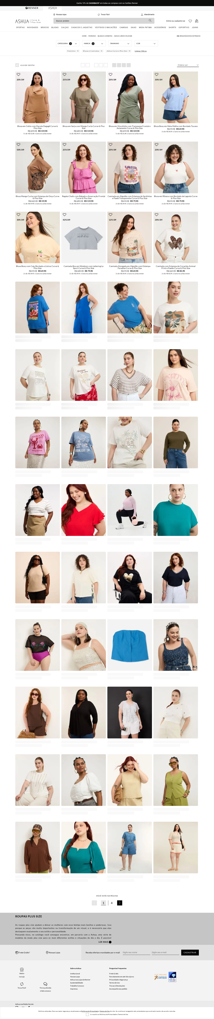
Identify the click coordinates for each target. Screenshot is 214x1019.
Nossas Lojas (75, 977)
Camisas (124, 27)
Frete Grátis (113, 973)
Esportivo (184, 27)
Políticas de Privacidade (89, 1011)
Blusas (55, 27)
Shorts (172, 27)
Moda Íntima (145, 27)
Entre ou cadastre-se (175, 21)
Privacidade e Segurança (118, 980)
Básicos (45, 27)
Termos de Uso (105, 1011)
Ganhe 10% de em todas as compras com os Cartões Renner (107, 3)
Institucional (75, 973)
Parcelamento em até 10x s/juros (121, 977)
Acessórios (160, 27)
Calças (65, 27)
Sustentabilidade (76, 983)
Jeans (195, 27)
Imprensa (74, 989)
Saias (133, 27)
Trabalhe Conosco (77, 986)
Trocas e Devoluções (117, 986)
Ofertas (20, 27)
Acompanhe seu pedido (118, 989)
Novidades (32, 27)
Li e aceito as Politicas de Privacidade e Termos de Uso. (109, 1014)
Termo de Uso (114, 983)
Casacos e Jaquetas (81, 27)
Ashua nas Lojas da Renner (80, 980)
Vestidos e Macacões (106, 27)
